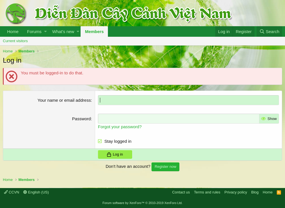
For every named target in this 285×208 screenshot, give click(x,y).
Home (13, 31)
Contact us (181, 192)
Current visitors (15, 41)
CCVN (11, 192)
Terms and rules (207, 192)
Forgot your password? (120, 126)
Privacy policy (235, 192)
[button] (45, 31)
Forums (34, 31)
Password (81, 118)
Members (94, 31)
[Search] (269, 31)
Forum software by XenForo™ (142, 203)
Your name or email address (64, 100)
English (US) (36, 192)
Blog (255, 192)
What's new (63, 31)
